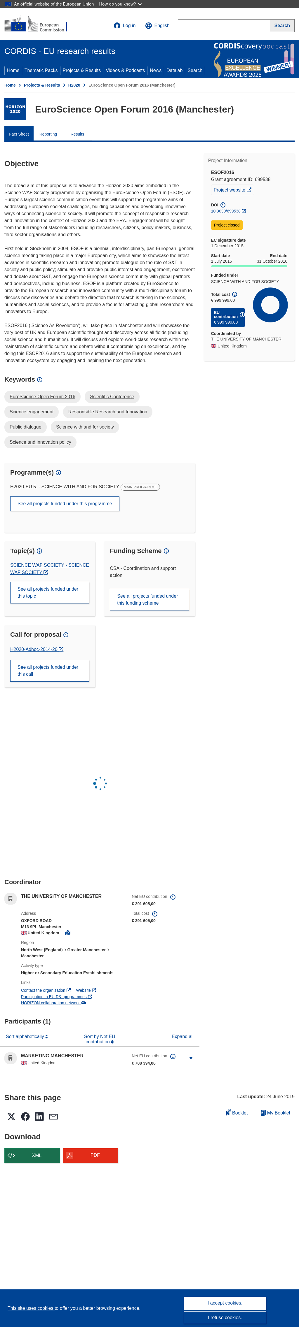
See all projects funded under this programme (65, 503)
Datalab (174, 70)
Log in (125, 25)
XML (37, 1155)
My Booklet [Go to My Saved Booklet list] (275, 1113)
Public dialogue (25, 426)
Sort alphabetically (25, 1036)
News (155, 70)
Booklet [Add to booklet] (237, 1112)
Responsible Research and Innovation (107, 411)
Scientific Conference (112, 396)
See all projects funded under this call (48, 671)
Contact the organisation (46, 990)
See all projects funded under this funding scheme (147, 599)
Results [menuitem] (77, 134)
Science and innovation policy (40, 442)
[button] (157, 26)
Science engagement (31, 411)
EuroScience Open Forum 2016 (42, 396)
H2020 (74, 85)
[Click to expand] (191, 1058)
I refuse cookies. (225, 1317)
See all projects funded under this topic (48, 592)
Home (13, 70)
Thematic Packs (41, 70)
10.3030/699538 (226, 211)
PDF (95, 1155)
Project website (233, 189)
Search (194, 70)
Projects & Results (82, 70)
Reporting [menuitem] (48, 134)
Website (86, 990)
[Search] (282, 25)
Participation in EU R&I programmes (56, 996)
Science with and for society (85, 426)
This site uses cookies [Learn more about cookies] (31, 1308)
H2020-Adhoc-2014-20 (34, 649)
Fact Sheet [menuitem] (19, 134)
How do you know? (120, 3)
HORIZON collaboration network (53, 1002)
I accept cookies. (225, 1302)
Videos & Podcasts (125, 70)
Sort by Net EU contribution (99, 1039)
